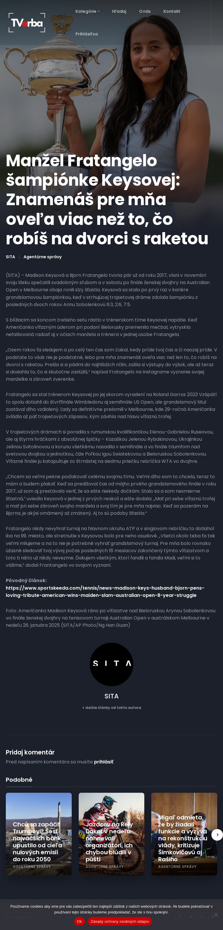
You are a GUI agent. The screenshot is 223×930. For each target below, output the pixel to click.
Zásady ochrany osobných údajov (120, 921)
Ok (79, 921)
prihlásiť (103, 762)
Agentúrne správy (43, 257)
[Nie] (216, 915)
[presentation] (217, 835)
